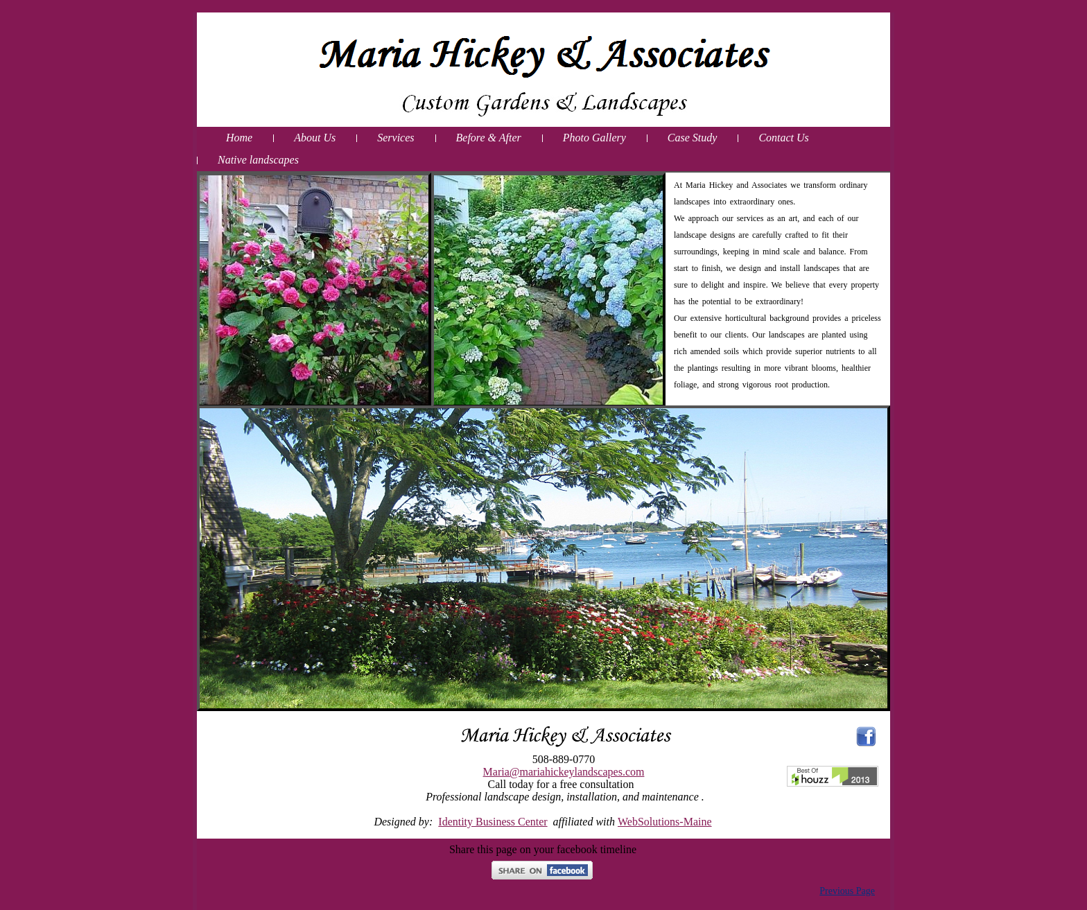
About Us (315, 137)
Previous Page (847, 891)
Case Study (693, 137)
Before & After (488, 137)
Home (239, 137)
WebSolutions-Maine (665, 822)
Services (395, 137)
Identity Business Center (492, 822)
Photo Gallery (594, 137)
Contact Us (783, 137)
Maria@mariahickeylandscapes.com (564, 772)
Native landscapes (258, 160)
